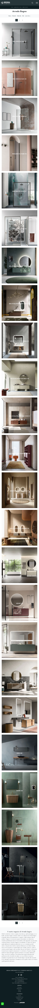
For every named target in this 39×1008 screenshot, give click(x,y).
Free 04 (19, 903)
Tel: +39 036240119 (19, 980)
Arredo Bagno (25, 7)
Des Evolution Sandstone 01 (19, 416)
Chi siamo (19, 987)
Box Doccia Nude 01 (19, 116)
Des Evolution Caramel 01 (19, 491)
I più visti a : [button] (28, 16)
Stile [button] (23, 16)
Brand (19, 990)
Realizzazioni (19, 988)
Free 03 (19, 865)
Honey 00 (19, 566)
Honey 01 (19, 603)
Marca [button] (10, 16)
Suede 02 (19, 791)
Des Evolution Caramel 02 (19, 528)
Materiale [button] (19, 16)
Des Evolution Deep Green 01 (19, 266)
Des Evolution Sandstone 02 (19, 453)
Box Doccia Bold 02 (19, 229)
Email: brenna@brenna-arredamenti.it (19, 983)
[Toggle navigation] (37, 3)
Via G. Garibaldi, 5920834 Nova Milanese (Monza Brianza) (19, 978)
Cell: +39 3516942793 (19, 981)
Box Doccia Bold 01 (19, 191)
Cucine (19, 995)
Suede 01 (19, 828)
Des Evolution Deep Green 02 (19, 303)
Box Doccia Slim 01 (19, 41)
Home (12, 7)
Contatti (19, 991)
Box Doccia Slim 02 (19, 79)
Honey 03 (19, 678)
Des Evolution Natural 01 (19, 341)
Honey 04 (19, 716)
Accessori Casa (20, 998)
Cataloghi (19, 999)
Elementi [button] (14, 16)
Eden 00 (19, 753)
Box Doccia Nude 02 (19, 154)
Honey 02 (19, 641)
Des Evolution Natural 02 (19, 378)
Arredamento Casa (17, 7)
